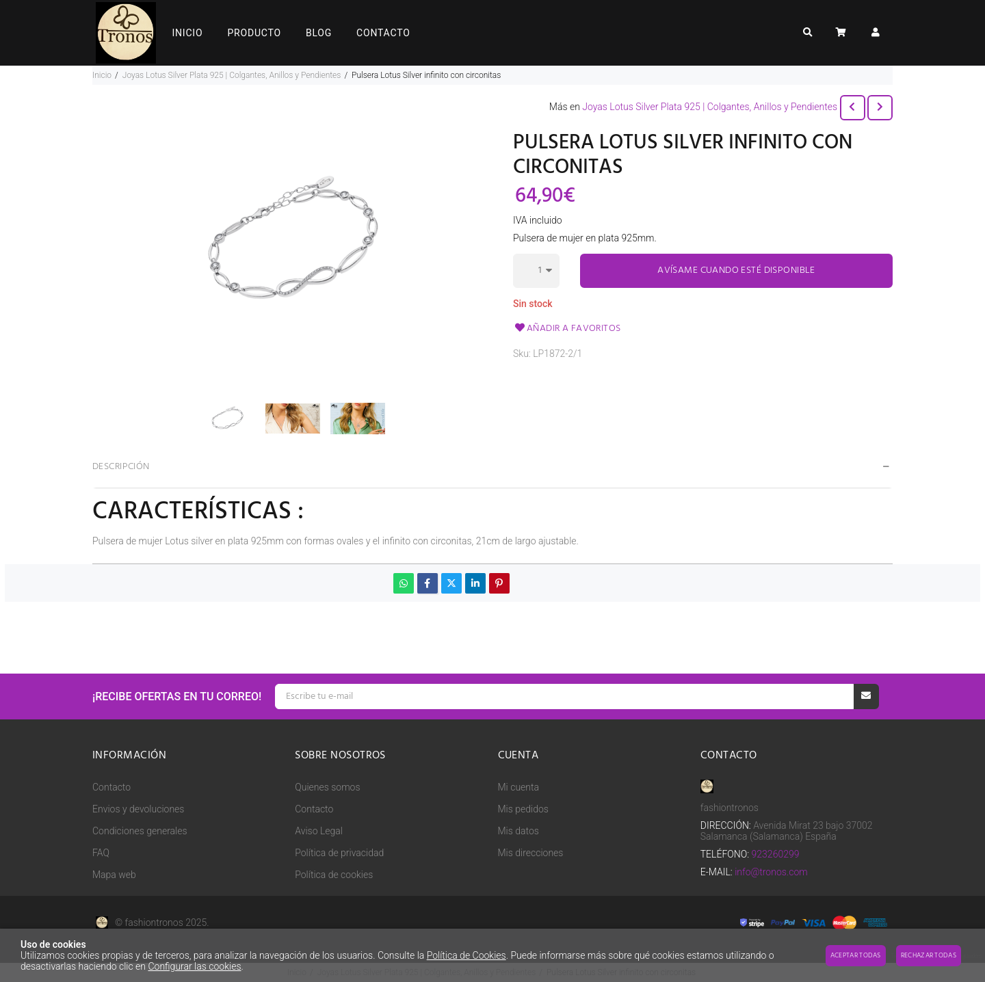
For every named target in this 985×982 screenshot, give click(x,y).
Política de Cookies (466, 955)
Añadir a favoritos (567, 328)
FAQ (100, 852)
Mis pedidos (523, 809)
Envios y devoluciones (138, 809)
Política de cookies (334, 874)
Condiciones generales (139, 830)
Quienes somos (327, 787)
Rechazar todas (928, 955)
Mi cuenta (519, 787)
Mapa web (114, 874)
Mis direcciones (531, 852)
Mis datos (518, 830)
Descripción (121, 467)
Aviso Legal (319, 830)
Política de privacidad (339, 852)
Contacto (111, 787)
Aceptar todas (855, 955)
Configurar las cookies (194, 966)
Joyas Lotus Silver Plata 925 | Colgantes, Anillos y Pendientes (709, 106)
